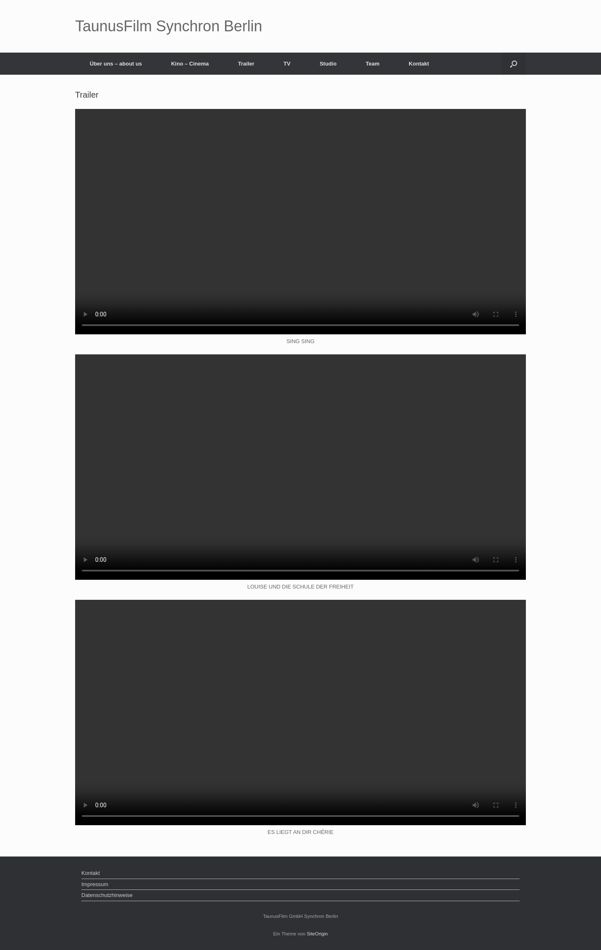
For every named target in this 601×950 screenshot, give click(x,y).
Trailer (246, 64)
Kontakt (419, 64)
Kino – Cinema (190, 64)
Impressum (94, 884)
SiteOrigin (317, 933)
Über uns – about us (116, 64)
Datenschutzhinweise (107, 895)
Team (372, 64)
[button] (513, 64)
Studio (328, 64)
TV (286, 64)
